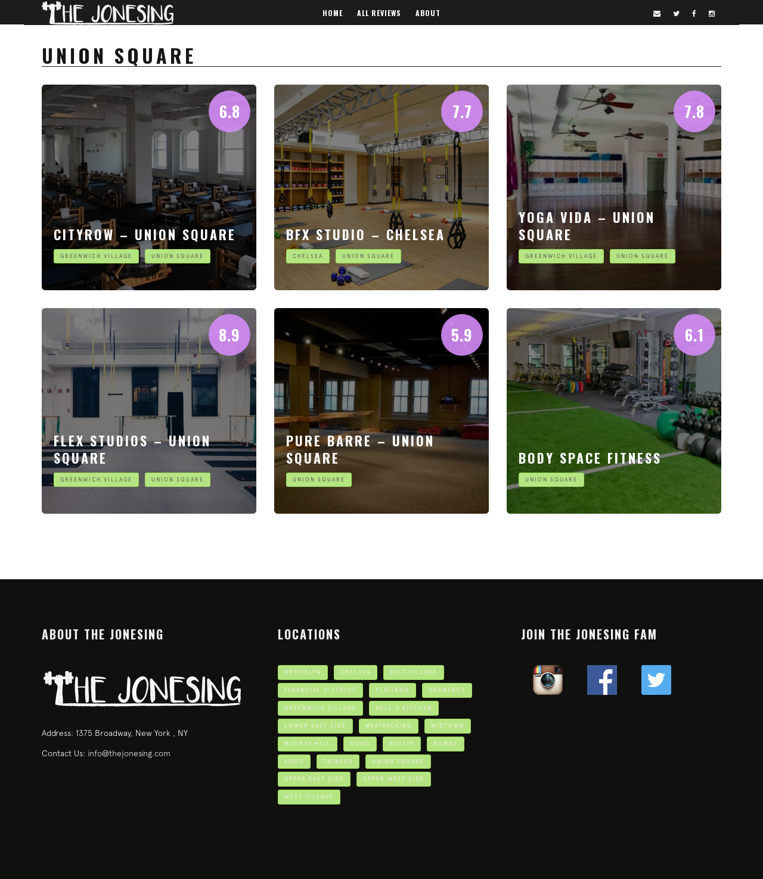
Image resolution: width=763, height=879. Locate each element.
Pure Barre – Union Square (360, 449)
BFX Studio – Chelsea (365, 234)
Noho (360, 743)
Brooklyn (302, 672)
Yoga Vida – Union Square (587, 225)
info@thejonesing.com (129, 753)
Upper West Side (393, 778)
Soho (294, 761)
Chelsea (308, 256)
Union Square (177, 256)
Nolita (401, 743)
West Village (309, 796)
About (428, 13)
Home (332, 13)
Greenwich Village (96, 256)
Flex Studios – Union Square (132, 449)
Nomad (445, 743)
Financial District (320, 690)
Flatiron (393, 690)
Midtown (447, 725)
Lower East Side (315, 725)
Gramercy (447, 690)
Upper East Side (314, 778)
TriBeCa (338, 761)
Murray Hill (307, 743)
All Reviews (379, 13)
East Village (414, 672)
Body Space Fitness (590, 457)
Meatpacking (388, 725)
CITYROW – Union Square (145, 234)
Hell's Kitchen (404, 707)
